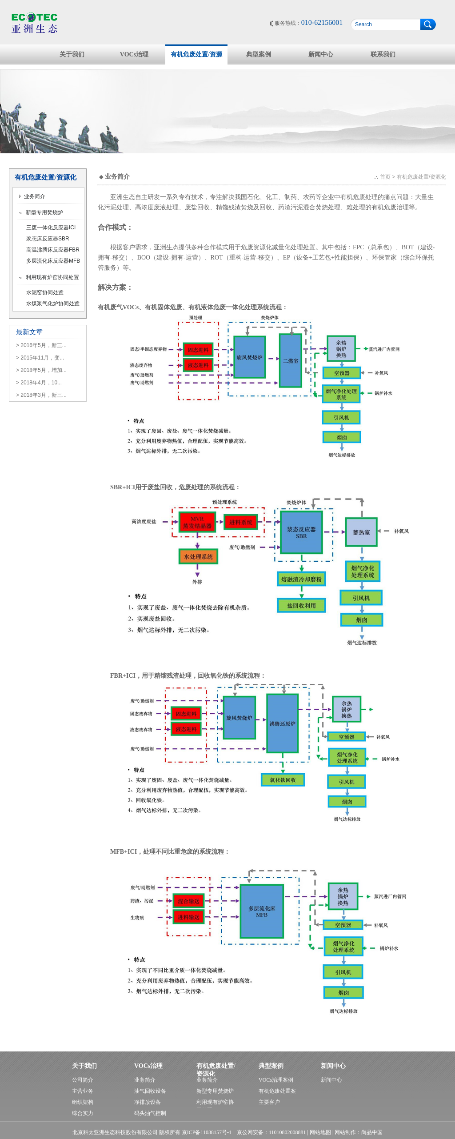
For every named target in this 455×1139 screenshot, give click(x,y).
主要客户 (269, 1102)
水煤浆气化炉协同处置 (53, 303)
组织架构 (82, 1102)
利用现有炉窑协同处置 (49, 277)
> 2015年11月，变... (40, 358)
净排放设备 (147, 1102)
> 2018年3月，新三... (41, 395)
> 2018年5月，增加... (41, 370)
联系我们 (383, 54)
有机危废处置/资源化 (196, 57)
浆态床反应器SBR (47, 239)
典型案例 (258, 54)
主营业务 (82, 1091)
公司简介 (82, 1080)
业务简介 (32, 196)
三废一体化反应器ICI (51, 227)
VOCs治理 (134, 54)
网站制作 (345, 1132)
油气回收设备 (150, 1091)
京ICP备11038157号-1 (206, 1132)
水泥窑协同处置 (45, 292)
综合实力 (82, 1113)
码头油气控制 (150, 1113)
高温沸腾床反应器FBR (53, 250)
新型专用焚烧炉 (41, 212)
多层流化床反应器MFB (53, 261)
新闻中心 (320, 54)
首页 (385, 177)
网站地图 (320, 1132)
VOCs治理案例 (276, 1080)
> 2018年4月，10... (39, 383)
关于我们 (72, 54)
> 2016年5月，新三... (41, 345)
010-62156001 (322, 22)
